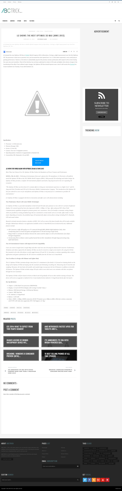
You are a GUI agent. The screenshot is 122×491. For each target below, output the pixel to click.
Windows (5, 21)
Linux (102, 461)
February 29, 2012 (29, 39)
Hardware (32, 31)
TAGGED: (6, 307)
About (4, 2)
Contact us (63, 450)
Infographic (112, 458)
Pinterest (35, 312)
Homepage (44, 447)
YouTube (111, 463)
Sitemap (19, 2)
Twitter (13, 312)
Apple (94, 448)
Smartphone (49, 31)
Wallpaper (102, 463)
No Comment (54, 39)
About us (44, 450)
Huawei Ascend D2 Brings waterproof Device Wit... (17, 341)
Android (12, 21)
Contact (9, 2)
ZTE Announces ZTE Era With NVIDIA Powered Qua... (56, 341)
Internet (87, 461)
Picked (43, 457)
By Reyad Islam (42, 39)
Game (85, 458)
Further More (7, 459)
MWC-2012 (40, 31)
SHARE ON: (6, 312)
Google (27, 312)
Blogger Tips (103, 450)
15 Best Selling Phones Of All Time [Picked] (57, 355)
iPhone (19, 21)
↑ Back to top (118, 488)
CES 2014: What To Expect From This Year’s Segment (20, 328)
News (25, 21)
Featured (31, 21)
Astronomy (102, 448)
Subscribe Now (102, 112)
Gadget (110, 455)
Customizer (106, 453)
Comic (98, 453)
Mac (108, 461)
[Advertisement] (90, 10)
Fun (103, 455)
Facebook (20, 312)
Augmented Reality (90, 450)
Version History (64, 454)
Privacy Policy (45, 454)
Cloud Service (88, 453)
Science (93, 463)
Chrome (113, 450)
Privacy (14, 2)
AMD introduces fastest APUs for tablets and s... (59, 328)
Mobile (27, 55)
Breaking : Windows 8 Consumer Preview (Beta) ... (20, 355)
